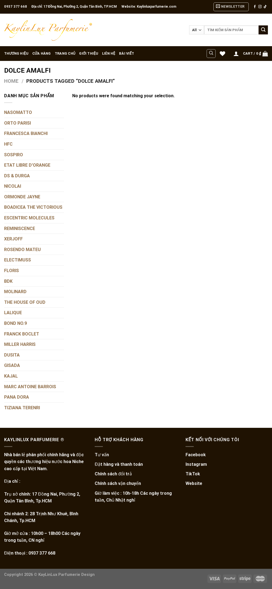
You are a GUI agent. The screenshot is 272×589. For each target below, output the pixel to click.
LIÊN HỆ (108, 53)
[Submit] (263, 30)
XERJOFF (13, 239)
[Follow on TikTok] (265, 7)
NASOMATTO (18, 112)
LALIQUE (13, 313)
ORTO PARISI (17, 123)
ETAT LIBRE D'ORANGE (27, 165)
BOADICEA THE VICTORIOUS (33, 207)
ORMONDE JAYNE (22, 196)
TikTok (193, 473)
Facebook (196, 454)
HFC (8, 144)
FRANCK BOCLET (21, 334)
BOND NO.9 (15, 323)
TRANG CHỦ (65, 53)
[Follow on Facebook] (254, 7)
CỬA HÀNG (41, 53)
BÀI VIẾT (126, 53)
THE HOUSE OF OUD (24, 302)
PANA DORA (16, 397)
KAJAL (11, 376)
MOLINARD (15, 291)
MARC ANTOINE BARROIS (30, 386)
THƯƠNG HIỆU (16, 53)
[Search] (211, 53)
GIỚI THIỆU (88, 53)
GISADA (12, 365)
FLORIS (11, 270)
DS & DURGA (17, 175)
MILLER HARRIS (20, 344)
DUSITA (12, 355)
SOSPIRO (13, 154)
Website (194, 483)
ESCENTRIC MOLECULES (29, 217)
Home (11, 81)
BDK (8, 281)
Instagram (196, 464)
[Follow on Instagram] (260, 7)
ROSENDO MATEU (22, 249)
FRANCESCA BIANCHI (26, 133)
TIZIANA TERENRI (22, 407)
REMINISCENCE (19, 228)
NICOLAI (12, 186)
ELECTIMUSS (17, 260)
